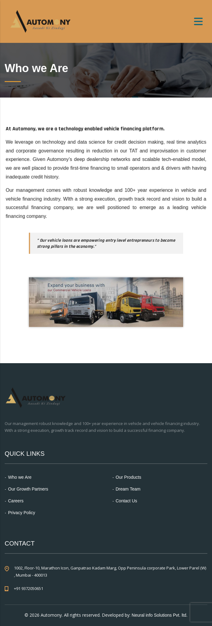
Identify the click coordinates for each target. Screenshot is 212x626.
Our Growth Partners (28, 489)
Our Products (128, 477)
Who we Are (19, 477)
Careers (16, 500)
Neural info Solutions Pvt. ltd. (159, 615)
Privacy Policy (21, 512)
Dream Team (128, 489)
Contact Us (126, 500)
